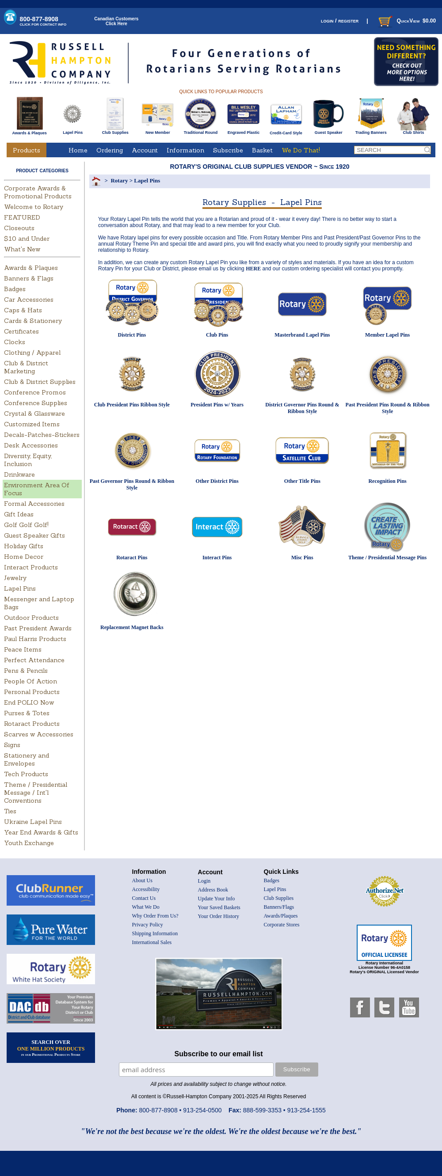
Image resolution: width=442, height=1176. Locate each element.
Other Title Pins (302, 481)
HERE (253, 269)
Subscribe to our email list (219, 1054)
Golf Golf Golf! (26, 525)
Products (26, 150)
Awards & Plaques (29, 130)
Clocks (14, 342)
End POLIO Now (29, 702)
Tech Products (26, 774)
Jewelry (15, 578)
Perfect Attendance (34, 660)
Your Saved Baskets (219, 907)
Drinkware (19, 474)
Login (204, 881)
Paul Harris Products (35, 639)
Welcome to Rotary (33, 207)
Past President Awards (38, 628)
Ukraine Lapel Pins (33, 822)
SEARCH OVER (51, 1048)
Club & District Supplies (40, 382)
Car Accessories (28, 299)
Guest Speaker (328, 131)
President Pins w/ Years (217, 405)
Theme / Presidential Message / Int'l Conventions (35, 792)
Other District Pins (217, 481)
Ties (10, 811)
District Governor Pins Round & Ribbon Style (302, 408)
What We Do (146, 907)
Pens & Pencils (26, 671)
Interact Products (31, 567)
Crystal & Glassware (34, 413)
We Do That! (301, 150)
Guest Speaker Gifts (34, 535)
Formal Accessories (34, 504)
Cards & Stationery (33, 321)
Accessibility (146, 889)
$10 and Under (27, 239)
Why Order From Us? (155, 916)
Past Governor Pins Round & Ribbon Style (132, 484)
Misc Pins (302, 557)
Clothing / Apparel (32, 353)
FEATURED (22, 217)
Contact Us (144, 898)
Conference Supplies (35, 403)
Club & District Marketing (26, 367)
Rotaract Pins (131, 557)
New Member (157, 131)
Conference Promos (35, 392)
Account (145, 150)
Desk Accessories (31, 445)
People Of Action (30, 681)
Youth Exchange (29, 843)
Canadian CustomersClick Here (116, 21)
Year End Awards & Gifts (41, 832)
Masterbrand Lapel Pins (302, 335)
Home (78, 150)
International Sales (152, 942)
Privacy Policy (147, 925)
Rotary (119, 180)
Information (185, 150)
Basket (262, 150)
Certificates (21, 331)
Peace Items (23, 649)
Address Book (213, 890)
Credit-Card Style (286, 131)
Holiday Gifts (23, 546)
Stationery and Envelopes (26, 759)
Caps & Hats (23, 310)
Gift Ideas (19, 514)
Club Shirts (413, 131)
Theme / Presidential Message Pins (387, 557)
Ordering (109, 150)
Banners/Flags (279, 907)
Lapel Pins (72, 131)
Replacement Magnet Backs (132, 627)
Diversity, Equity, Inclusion (28, 460)
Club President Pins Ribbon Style (132, 405)
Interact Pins (217, 557)
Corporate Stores (282, 925)
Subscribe (228, 150)
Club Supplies (115, 131)
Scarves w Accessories (38, 734)
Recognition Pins (387, 481)
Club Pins (217, 335)
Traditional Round (201, 131)
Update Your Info (216, 898)
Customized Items (32, 424)
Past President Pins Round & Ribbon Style (388, 408)
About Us (142, 880)
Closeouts (19, 228)
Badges (15, 289)
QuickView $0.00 (406, 21)
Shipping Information (155, 933)
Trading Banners (371, 131)
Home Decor (23, 557)
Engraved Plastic (243, 131)
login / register (339, 20)
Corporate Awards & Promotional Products (38, 192)
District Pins (132, 335)
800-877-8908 (43, 21)
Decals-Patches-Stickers (42, 435)
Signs (12, 745)
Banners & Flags (28, 278)
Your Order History (218, 916)
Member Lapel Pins (387, 335)
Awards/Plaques (281, 916)
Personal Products (32, 692)
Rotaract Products (32, 724)
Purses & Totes (27, 713)
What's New (22, 249)
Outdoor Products (31, 618)
